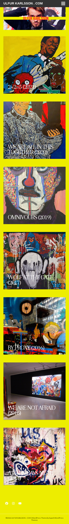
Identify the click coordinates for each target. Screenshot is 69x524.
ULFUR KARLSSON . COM (23, 3)
